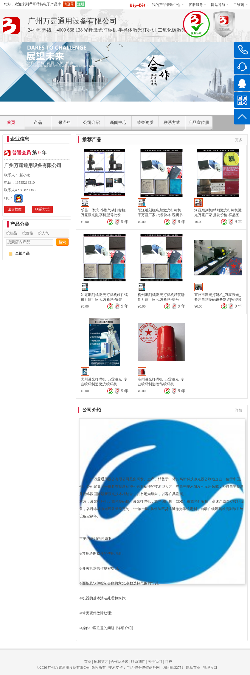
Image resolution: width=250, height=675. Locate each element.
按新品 (11, 233)
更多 (238, 140)
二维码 (240, 5)
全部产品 (22, 253)
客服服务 (197, 5)
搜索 (62, 242)
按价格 (27, 233)
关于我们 (155, 662)
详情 (238, 410)
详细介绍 (124, 628)
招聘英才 (101, 662)
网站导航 (220, 5)
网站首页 (193, 667)
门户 (168, 662)
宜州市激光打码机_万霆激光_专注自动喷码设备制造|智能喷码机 (217, 299)
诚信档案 (14, 209)
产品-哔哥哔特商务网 (143, 667)
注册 (80, 4)
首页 (87, 662)
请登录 (68, 4)
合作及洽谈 (119, 662)
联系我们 (138, 662)
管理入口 (210, 667)
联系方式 (42, 209)
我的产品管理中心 (168, 5)
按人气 (43, 233)
